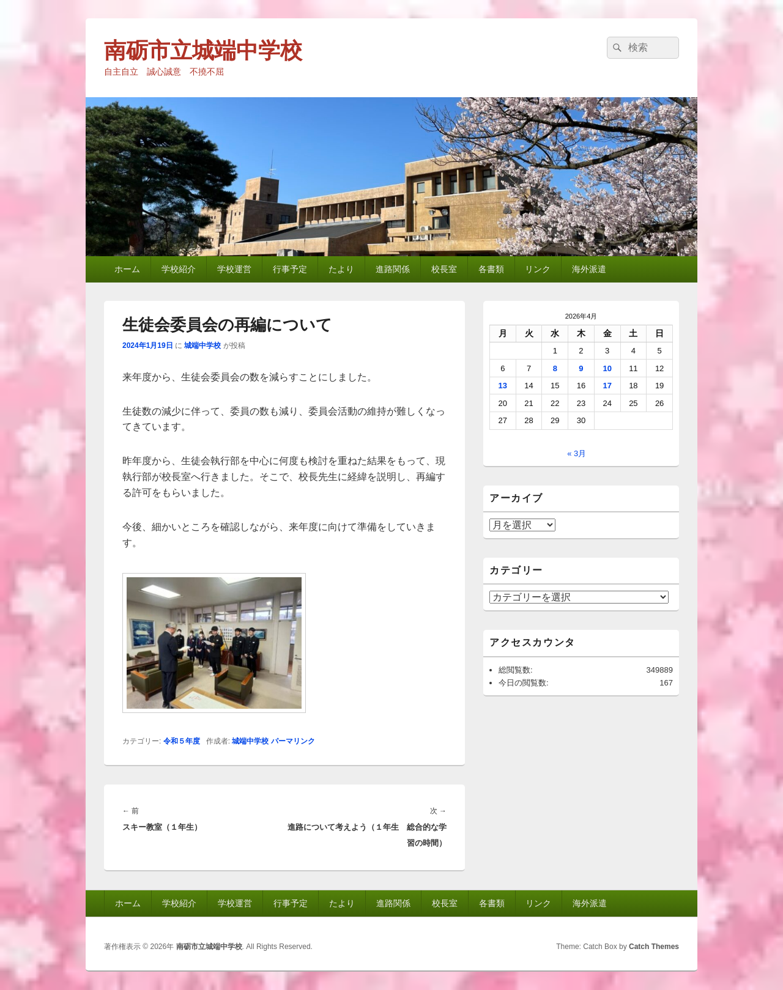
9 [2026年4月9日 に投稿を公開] (581, 368)
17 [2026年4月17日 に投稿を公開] (607, 385)
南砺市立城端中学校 (203, 50)
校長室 (444, 269)
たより (341, 269)
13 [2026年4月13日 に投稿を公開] (503, 385)
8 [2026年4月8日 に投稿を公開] (555, 368)
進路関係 (393, 269)
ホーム (127, 269)
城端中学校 (202, 345)
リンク (538, 269)
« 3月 (576, 453)
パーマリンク (293, 741)
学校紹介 (178, 269)
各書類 (491, 269)
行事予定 (290, 269)
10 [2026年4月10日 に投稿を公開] (607, 368)
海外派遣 (589, 269)
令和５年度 (181, 741)
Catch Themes (654, 946)
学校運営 (234, 269)
